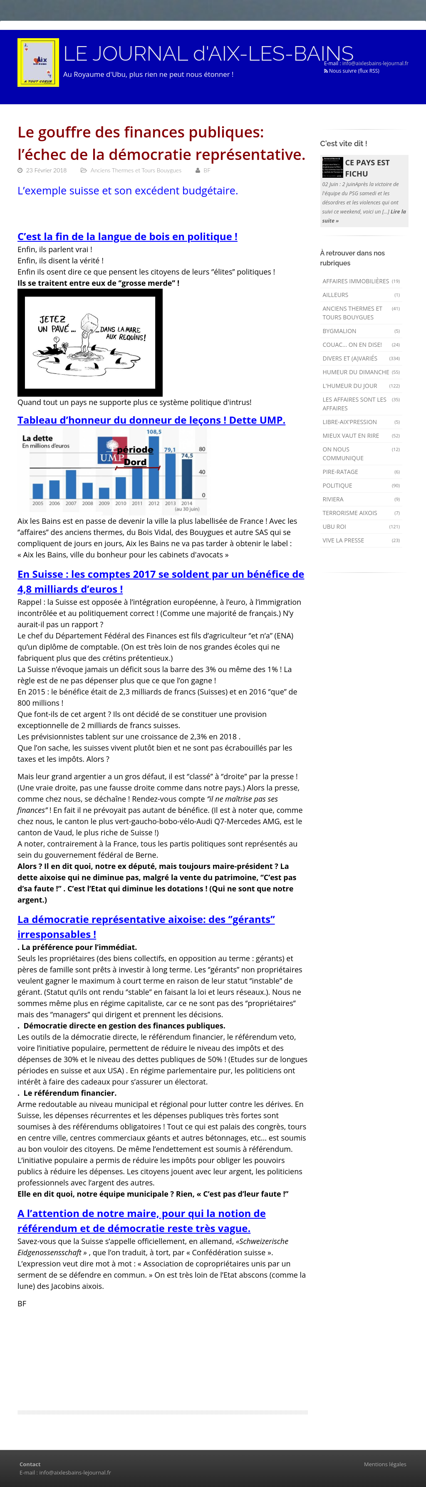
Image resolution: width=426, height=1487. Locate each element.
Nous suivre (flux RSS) (351, 70)
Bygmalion (361, 331)
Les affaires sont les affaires (361, 403)
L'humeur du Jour (361, 386)
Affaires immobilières (361, 281)
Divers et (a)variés (361, 358)
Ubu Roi (361, 526)
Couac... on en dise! (361, 344)
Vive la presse (361, 540)
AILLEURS (361, 295)
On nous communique (361, 453)
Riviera (361, 499)
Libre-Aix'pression (361, 422)
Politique (361, 485)
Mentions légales (385, 1464)
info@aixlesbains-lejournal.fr (375, 63)
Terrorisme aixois (361, 513)
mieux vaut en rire (361, 435)
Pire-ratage (361, 472)
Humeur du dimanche (361, 372)
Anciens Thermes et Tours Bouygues (361, 312)
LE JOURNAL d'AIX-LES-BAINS (208, 54)
